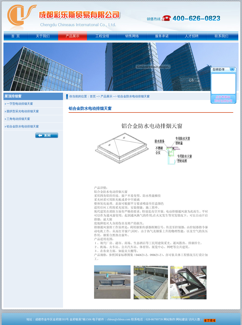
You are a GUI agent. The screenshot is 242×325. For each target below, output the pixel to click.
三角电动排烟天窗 (18, 119)
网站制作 (169, 319)
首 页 (15, 36)
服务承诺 (162, 36)
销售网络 (132, 36)
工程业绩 (102, 36)
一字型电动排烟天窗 (20, 103)
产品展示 (72, 36)
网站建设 (182, 319)
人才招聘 (192, 36)
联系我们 (221, 36)
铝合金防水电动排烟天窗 (23, 126)
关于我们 (43, 36)
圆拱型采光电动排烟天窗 (23, 111)
